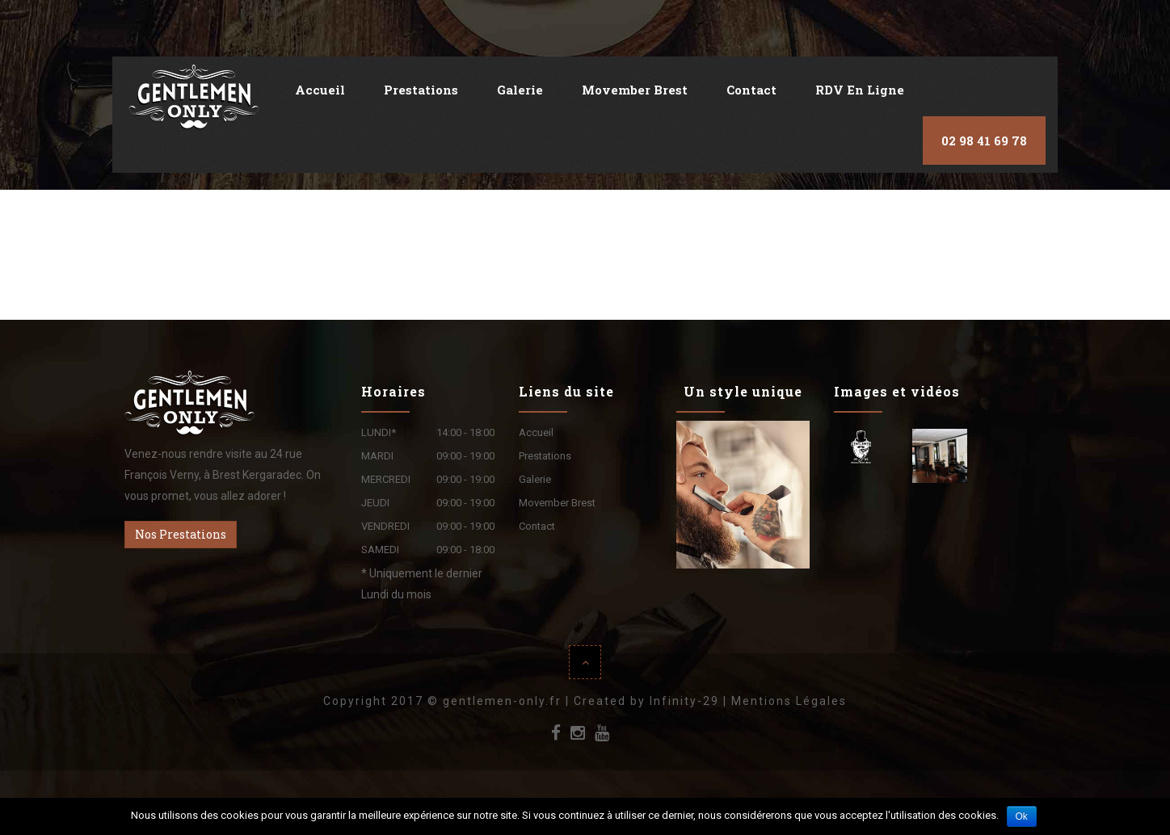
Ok (1022, 816)
